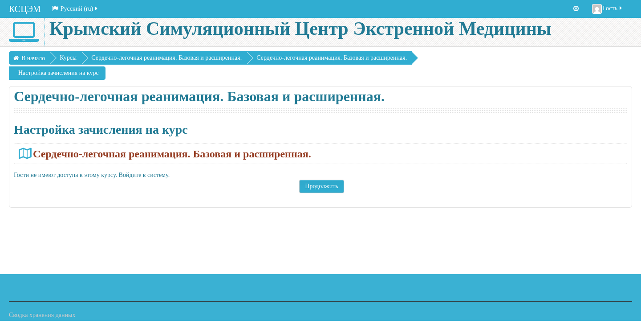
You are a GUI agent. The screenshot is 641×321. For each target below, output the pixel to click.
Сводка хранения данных (42, 315)
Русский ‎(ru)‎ (75, 8)
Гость (607, 9)
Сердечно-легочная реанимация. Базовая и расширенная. (172, 153)
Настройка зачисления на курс (58, 73)
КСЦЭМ (25, 9)
